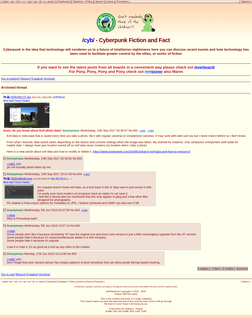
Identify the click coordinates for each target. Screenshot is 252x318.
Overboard (63, 1)
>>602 (11, 164)
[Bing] (5, 100)
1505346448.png (21, 178)
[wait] (11, 100)
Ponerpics (122, 1)
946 (85, 210)
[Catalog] (37, 78)
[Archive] (49, 78)
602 (135, 130)
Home (110, 1)
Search (99, 1)
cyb (30, 1)
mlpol (5, 1)
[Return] (25, 78)
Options (245, 1)
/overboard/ (204, 67)
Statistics (78, 1)
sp (35, 1)
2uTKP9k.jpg (58, 97)
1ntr (18, 1)
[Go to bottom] (10, 78)
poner (51, 1)
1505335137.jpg (20, 97)
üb (40, 1)
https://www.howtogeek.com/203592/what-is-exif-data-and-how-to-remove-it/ (141, 151)
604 (79, 174)
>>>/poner (154, 72)
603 (143, 131)
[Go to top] (8, 274)
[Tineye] (17, 100)
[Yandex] (26, 100)
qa (12, 1)
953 (152, 131)
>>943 (11, 231)
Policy (88, 1)
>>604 (11, 215)
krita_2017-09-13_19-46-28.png (61, 178)
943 (87, 174)
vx (24, 1)
